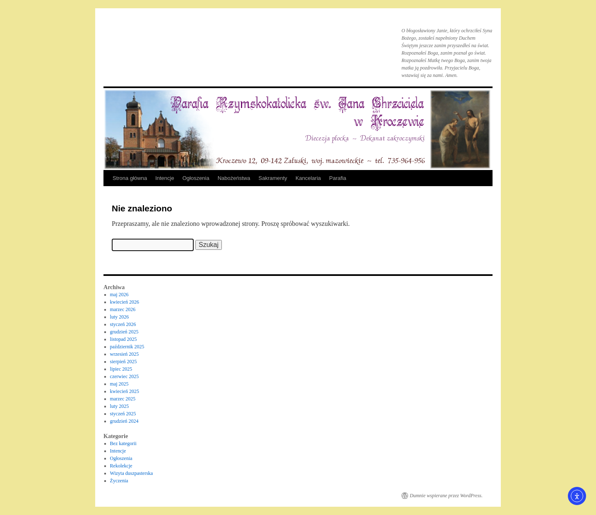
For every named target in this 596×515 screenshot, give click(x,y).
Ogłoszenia (196, 178)
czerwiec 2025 (124, 376)
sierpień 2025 (123, 361)
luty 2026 (119, 317)
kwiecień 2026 (124, 302)
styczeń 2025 (123, 414)
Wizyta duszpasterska (131, 473)
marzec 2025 (123, 399)
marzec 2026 (123, 309)
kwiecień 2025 (124, 391)
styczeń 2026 (123, 324)
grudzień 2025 (124, 332)
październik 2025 (127, 347)
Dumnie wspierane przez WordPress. (446, 495)
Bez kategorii (123, 443)
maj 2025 (119, 384)
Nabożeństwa (234, 178)
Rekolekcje (121, 466)
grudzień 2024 (124, 421)
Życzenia (119, 481)
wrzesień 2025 (124, 354)
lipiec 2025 (121, 369)
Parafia (337, 178)
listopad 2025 (123, 339)
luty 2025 (119, 406)
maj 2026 (119, 294)
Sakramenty (273, 178)
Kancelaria (308, 178)
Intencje (164, 178)
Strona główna (130, 178)
